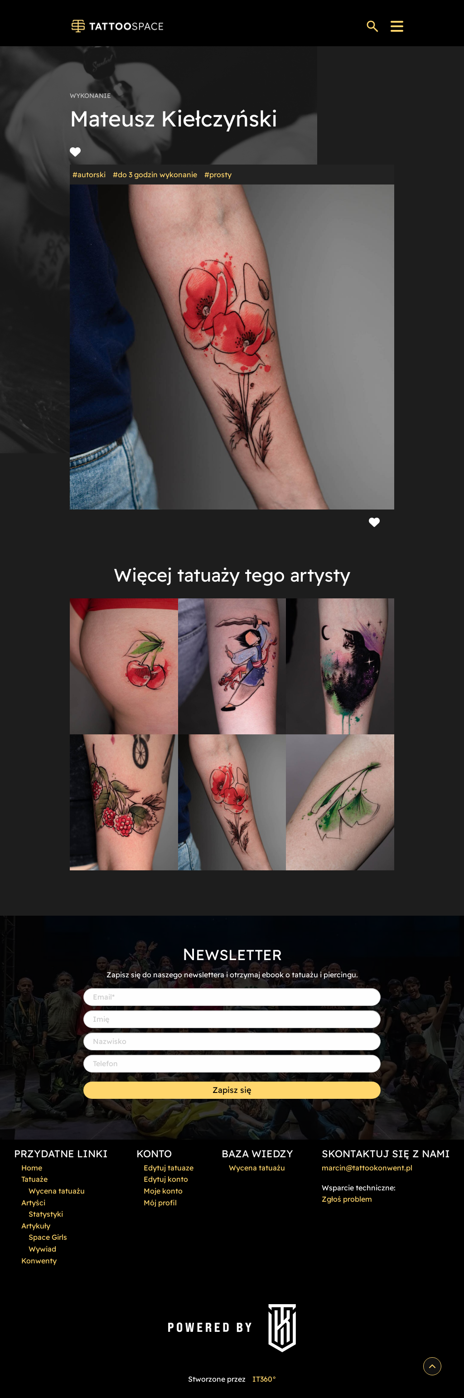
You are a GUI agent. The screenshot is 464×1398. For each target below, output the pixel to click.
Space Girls (48, 1237)
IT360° (264, 1378)
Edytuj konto (166, 1179)
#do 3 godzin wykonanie (155, 174)
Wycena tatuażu (57, 1190)
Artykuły (35, 1225)
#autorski (89, 174)
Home (31, 1167)
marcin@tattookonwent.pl (367, 1167)
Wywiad (42, 1248)
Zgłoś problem (347, 1199)
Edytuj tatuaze (168, 1167)
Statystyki (46, 1213)
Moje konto (163, 1190)
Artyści (33, 1202)
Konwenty (39, 1260)
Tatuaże (34, 1179)
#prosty (218, 174)
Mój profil (160, 1202)
